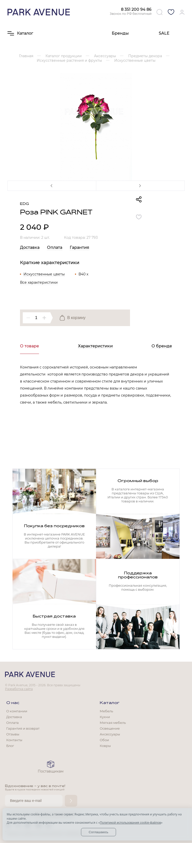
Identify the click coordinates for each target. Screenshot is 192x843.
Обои (104, 740)
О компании (16, 711)
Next (140, 186)
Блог (10, 746)
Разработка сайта (19, 689)
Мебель (106, 711)
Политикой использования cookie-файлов (130, 822)
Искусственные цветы (44, 274)
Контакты (14, 740)
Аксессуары (110, 734)
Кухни (105, 717)
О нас (12, 703)
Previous (52, 186)
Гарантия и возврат (23, 728)
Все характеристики (39, 282)
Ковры (105, 746)
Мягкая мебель (113, 723)
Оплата (54, 247)
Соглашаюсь (98, 832)
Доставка (30, 247)
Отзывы (12, 734)
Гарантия (79, 247)
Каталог (110, 703)
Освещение (110, 728)
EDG (24, 204)
